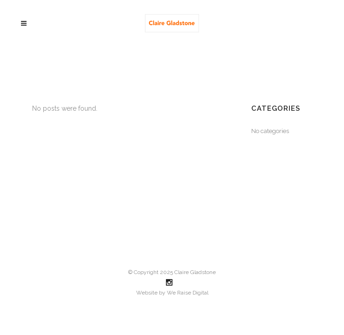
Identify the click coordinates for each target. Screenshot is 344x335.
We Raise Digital (187, 292)
